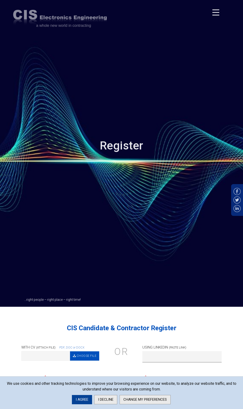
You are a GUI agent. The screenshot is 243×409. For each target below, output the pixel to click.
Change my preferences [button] (145, 399)
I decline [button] (105, 399)
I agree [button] (82, 399)
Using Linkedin (164, 347)
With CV (38, 347)
